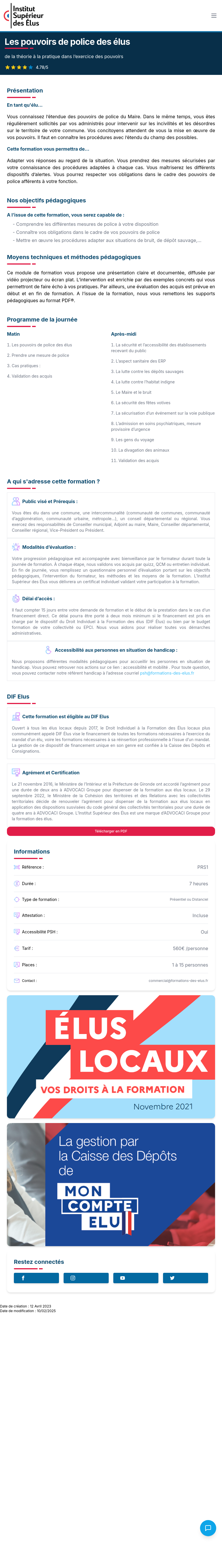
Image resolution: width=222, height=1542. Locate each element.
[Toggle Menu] (214, 15)
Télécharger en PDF (111, 831)
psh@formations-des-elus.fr (167, 673)
